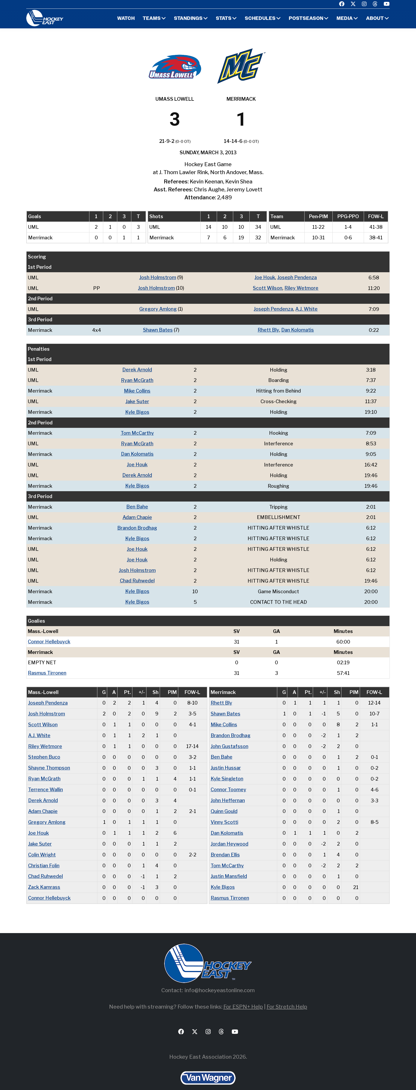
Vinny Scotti (224, 813)
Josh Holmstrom (157, 277)
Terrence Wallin (45, 781)
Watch (126, 19)
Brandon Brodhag (137, 523)
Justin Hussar (226, 760)
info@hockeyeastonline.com (220, 979)
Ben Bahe (137, 503)
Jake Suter (137, 399)
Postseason (306, 19)
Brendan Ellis (225, 844)
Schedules (260, 19)
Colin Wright (42, 844)
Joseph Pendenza (297, 277)
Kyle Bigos (137, 410)
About (375, 19)
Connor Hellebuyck (49, 635)
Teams (152, 19)
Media (345, 19)
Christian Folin (43, 855)
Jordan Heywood (229, 834)
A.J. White (306, 308)
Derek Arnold (137, 368)
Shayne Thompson (49, 760)
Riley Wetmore (301, 288)
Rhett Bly (268, 329)
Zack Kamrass (44, 876)
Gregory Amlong (158, 308)
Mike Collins (137, 389)
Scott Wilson (267, 288)
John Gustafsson (229, 738)
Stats (224, 19)
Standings (188, 19)
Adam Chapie (137, 513)
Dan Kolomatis (297, 329)
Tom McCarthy (137, 430)
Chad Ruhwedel (137, 575)
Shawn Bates (158, 329)
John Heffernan (228, 791)
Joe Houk (264, 277)
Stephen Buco (44, 749)
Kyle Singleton (227, 770)
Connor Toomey (228, 781)
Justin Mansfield (229, 866)
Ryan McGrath (137, 379)
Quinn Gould (224, 802)
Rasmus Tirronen (47, 666)
